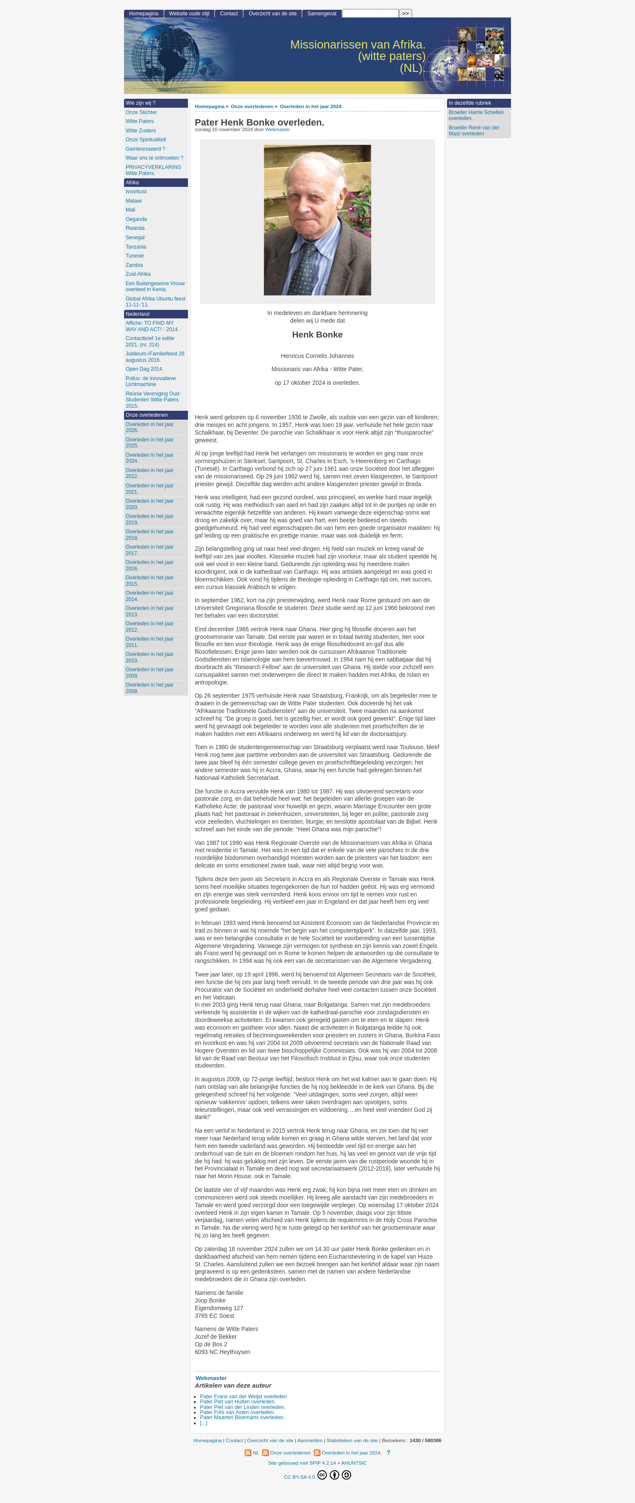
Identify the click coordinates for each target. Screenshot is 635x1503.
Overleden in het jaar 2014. (149, 596)
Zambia (134, 265)
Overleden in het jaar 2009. (149, 673)
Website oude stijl (189, 14)
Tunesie (135, 256)
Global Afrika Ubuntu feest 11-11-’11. (156, 302)
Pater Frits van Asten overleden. (237, 1412)
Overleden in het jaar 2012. (149, 627)
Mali (130, 210)
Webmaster (278, 129)
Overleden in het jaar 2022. (149, 473)
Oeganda (136, 219)
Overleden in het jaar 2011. (149, 642)
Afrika (132, 183)
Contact (229, 14)
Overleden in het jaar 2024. (311, 106)
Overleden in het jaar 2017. (149, 550)
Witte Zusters (141, 131)
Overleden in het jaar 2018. (149, 535)
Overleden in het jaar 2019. (149, 519)
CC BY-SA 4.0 (317, 1475)
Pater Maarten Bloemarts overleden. (242, 1417)
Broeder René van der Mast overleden (474, 131)
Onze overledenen (252, 106)
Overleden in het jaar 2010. (149, 657)
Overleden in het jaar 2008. (149, 688)
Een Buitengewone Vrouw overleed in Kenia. (155, 287)
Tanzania (136, 247)
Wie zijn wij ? (141, 103)
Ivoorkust (136, 192)
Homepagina (210, 106)
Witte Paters (140, 121)
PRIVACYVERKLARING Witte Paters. (153, 170)
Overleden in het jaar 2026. (149, 427)
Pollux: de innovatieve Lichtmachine (151, 381)
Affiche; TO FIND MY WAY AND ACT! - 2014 (152, 326)
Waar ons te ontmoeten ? (154, 158)
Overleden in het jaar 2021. (149, 489)
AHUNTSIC (354, 1463)
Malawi (134, 201)
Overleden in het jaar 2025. (149, 443)
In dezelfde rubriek (470, 103)
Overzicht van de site (272, 14)
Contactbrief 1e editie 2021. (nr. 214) (150, 341)
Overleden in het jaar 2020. (149, 504)
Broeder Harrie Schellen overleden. (476, 115)
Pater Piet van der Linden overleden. (243, 1407)
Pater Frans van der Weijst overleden (243, 1397)
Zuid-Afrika (138, 274)
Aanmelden (310, 1440)
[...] (203, 1423)
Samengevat (322, 14)
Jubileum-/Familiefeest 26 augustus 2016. (155, 357)
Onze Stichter (141, 112)
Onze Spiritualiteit (146, 140)
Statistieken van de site (352, 1440)
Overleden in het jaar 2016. (149, 565)
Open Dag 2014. (145, 369)
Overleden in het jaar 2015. (149, 581)
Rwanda (135, 228)
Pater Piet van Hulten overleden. (238, 1402)
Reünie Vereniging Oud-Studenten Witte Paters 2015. (153, 400)
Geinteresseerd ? (145, 149)
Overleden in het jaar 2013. (149, 611)
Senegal (135, 237)
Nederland (138, 314)
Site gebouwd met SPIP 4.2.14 (302, 1463)
